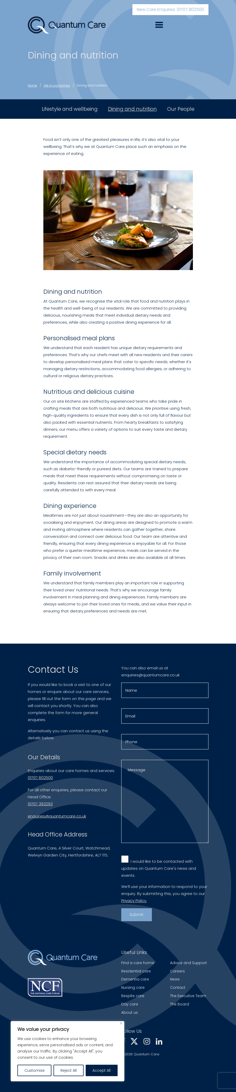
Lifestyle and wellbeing (70, 109)
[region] (67, 1051)
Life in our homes (57, 85)
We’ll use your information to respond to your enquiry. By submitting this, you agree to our (164, 894)
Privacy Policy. (134, 901)
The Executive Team (188, 995)
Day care (129, 1004)
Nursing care (133, 987)
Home (32, 85)
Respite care (132, 995)
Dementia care (135, 979)
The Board (179, 1004)
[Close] (121, 1023)
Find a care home (137, 962)
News (175, 979)
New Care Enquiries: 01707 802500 (170, 9)
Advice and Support (188, 962)
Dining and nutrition (92, 85)
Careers (177, 971)
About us (129, 1012)
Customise (34, 1070)
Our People (180, 109)
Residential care (136, 971)
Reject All (68, 1070)
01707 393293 (40, 805)
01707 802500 (40, 778)
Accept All (101, 1070)
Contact (177, 987)
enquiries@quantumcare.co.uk (57, 817)
